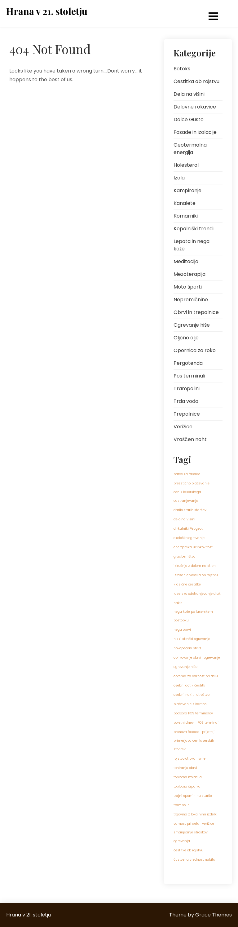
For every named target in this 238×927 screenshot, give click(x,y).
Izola (179, 177)
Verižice (183, 426)
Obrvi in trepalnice (196, 312)
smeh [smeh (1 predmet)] (203, 758)
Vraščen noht (190, 439)
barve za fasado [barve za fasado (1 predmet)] (187, 474)
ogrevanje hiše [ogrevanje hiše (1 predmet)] (185, 666)
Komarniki (186, 215)
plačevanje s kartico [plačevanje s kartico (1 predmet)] (190, 704)
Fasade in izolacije (195, 132)
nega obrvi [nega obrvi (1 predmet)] (182, 629)
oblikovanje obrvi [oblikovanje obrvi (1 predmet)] (187, 657)
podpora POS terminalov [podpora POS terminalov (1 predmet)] (193, 713)
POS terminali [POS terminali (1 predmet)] (208, 722)
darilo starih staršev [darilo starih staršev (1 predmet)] (190, 510)
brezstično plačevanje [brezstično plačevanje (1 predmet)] (191, 483)
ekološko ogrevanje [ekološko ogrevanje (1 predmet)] (189, 538)
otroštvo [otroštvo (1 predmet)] (202, 694)
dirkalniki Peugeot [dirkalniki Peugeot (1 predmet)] (188, 528)
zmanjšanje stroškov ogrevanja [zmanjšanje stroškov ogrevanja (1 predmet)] (191, 836)
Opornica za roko (195, 350)
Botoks (182, 68)
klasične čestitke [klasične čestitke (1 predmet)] (187, 584)
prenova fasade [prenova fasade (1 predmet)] (186, 732)
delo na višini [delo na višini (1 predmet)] (184, 519)
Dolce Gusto (189, 119)
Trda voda (186, 401)
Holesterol (186, 165)
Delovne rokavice (195, 106)
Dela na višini (189, 94)
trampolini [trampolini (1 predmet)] (182, 805)
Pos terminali (189, 375)
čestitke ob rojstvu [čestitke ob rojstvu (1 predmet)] (188, 850)
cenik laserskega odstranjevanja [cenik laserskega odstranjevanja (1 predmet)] (187, 496)
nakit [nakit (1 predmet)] (178, 603)
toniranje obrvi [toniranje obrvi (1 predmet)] (185, 768)
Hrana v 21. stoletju (46, 11)
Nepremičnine (191, 299)
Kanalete (185, 203)
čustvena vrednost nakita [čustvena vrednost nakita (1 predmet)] (194, 859)
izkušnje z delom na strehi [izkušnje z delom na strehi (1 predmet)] (195, 565)
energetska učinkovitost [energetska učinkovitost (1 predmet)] (193, 547)
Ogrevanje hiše (192, 325)
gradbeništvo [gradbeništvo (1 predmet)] (184, 556)
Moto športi (188, 286)
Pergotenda (188, 363)
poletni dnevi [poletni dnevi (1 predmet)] (184, 722)
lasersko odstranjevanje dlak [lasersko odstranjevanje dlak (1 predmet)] (197, 593)
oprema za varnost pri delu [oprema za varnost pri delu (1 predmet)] (196, 676)
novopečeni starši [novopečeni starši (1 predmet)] (188, 648)
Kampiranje (187, 190)
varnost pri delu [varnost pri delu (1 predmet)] (186, 823)
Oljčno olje (186, 337)
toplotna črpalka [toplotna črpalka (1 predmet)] (187, 786)
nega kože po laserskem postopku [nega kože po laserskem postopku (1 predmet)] (193, 616)
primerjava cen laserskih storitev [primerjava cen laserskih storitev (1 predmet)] (194, 745)
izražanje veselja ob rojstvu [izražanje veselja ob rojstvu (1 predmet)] (196, 575)
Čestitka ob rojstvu (196, 81)
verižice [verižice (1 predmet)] (208, 823)
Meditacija (186, 261)
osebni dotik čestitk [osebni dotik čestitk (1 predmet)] (189, 685)
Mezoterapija (189, 274)
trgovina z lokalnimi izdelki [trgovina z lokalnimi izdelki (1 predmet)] (196, 814)
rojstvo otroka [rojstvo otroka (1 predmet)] (185, 758)
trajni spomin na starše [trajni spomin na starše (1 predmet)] (193, 795)
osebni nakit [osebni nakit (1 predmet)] (184, 694)
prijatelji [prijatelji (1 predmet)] (208, 732)
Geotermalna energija (190, 148)
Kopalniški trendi (194, 228)
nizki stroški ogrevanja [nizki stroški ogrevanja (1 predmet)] (192, 639)
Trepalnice (187, 413)
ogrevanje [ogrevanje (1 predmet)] (212, 657)
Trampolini (187, 388)
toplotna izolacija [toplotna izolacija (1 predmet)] (188, 777)
